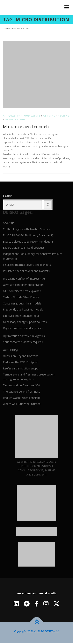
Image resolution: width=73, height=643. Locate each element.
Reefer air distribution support (21, 368)
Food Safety (31, 115)
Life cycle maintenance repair (21, 316)
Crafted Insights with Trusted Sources (26, 229)
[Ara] (48, 204)
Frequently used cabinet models (23, 309)
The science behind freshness (21, 391)
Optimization (15, 119)
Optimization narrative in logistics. (24, 336)
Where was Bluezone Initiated (21, 404)
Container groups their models (22, 303)
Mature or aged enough (26, 126)
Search (7, 195)
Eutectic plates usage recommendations (28, 241)
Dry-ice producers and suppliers (23, 328)
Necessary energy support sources (25, 322)
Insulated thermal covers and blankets (27, 265)
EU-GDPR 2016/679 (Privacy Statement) (28, 235)
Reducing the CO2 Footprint (20, 362)
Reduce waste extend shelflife (21, 398)
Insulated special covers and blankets (26, 271)
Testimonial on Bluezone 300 (21, 385)
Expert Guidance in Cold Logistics (24, 247)
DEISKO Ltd (8, 28)
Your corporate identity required (23, 342)
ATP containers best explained (22, 291)
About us (8, 223)
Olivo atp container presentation (23, 285)
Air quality (11, 115)
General (49, 115)
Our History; (10, 350)
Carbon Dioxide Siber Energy (21, 297)
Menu (66, 7)
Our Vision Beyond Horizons (20, 356)
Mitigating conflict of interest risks (24, 278)
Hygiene (63, 115)
